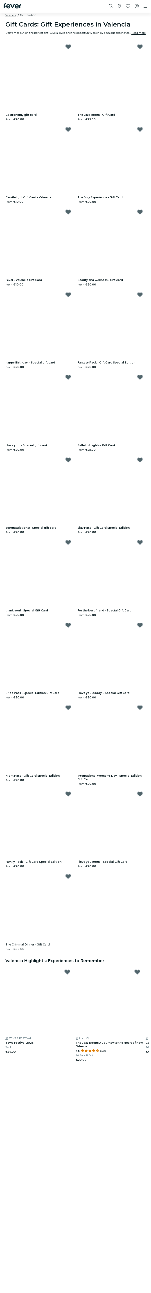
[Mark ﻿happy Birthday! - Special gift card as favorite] (68, 295)
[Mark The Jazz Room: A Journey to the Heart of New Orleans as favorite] (137, 972)
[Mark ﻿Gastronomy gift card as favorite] (68, 47)
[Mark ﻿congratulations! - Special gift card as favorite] (68, 460)
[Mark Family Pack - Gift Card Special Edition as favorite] (68, 794)
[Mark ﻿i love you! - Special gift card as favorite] (68, 377)
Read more (138, 32)
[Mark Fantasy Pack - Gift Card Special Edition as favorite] (140, 295)
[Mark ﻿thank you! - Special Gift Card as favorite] (68, 542)
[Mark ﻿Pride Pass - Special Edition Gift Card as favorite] (68, 625)
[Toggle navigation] (145, 6)
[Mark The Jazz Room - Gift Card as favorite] (140, 47)
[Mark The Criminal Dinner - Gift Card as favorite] (68, 876)
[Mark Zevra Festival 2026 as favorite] (67, 972)
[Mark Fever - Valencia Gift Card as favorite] (68, 212)
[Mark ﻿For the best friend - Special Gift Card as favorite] (140, 542)
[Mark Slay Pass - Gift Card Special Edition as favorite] (140, 460)
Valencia (10, 15)
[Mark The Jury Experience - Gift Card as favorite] (140, 129)
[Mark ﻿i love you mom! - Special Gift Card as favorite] (140, 794)
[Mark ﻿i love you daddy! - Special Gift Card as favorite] (140, 625)
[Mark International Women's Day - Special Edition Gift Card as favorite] (140, 708)
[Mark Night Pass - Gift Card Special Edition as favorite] (68, 708)
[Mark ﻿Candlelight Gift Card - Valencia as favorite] (68, 129)
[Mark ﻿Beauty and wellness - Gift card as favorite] (140, 212)
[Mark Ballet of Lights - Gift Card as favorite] (140, 377)
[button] (28, 15)
